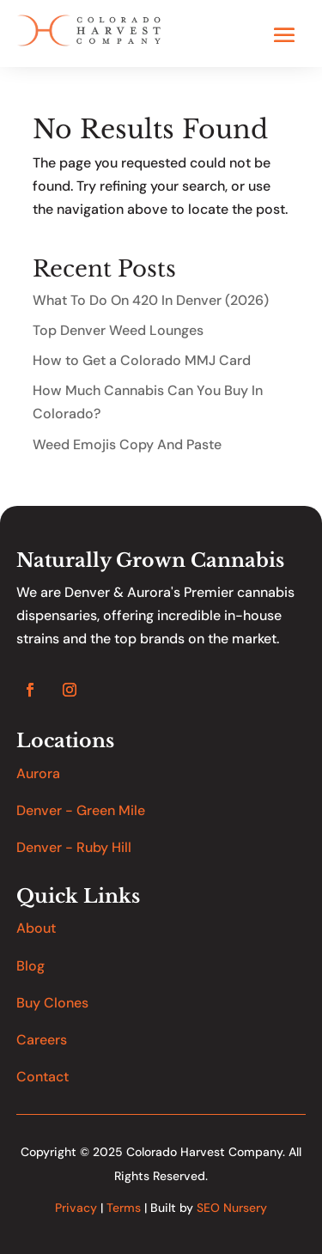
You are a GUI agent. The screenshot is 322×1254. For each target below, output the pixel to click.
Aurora (38, 773)
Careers (41, 1040)
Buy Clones (52, 1003)
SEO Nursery (232, 1207)
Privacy (76, 1207)
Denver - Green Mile (80, 810)
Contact (42, 1077)
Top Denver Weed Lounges (118, 330)
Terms (123, 1207)
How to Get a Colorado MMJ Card (142, 360)
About (36, 928)
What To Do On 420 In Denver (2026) (151, 300)
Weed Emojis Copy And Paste (127, 444)
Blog (30, 966)
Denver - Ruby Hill (73, 847)
